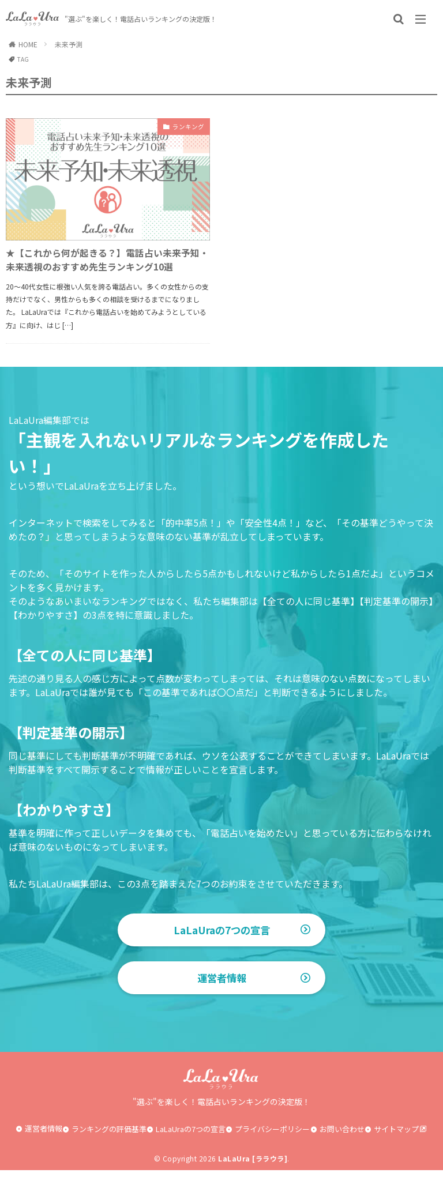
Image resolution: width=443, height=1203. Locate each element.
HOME (27, 44)
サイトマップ (396, 1161)
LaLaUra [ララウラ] (252, 1191)
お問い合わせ (342, 1161)
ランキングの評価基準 (109, 1161)
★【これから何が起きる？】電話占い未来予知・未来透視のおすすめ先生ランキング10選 (104, 272)
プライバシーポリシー (272, 1161)
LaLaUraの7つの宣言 (222, 953)
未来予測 (68, 44)
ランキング (184, 128)
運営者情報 (221, 1010)
